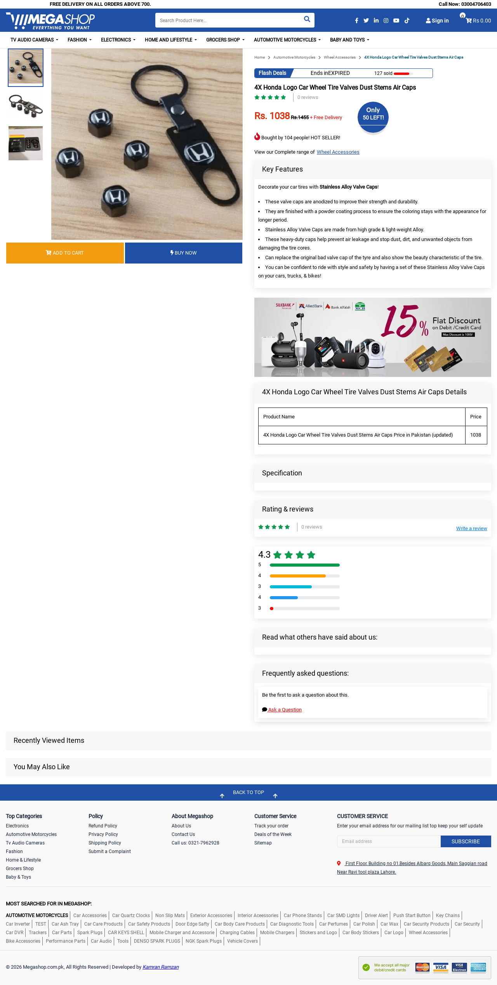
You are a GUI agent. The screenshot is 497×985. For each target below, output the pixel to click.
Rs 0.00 (482, 20)
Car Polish (364, 924)
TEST (40, 924)
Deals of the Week (273, 834)
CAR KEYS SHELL (126, 932)
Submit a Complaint (110, 851)
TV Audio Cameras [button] (32, 40)
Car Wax (389, 924)
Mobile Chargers (277, 932)
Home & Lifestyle (23, 860)
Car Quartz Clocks (131, 915)
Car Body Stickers (360, 932)
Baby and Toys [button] (348, 40)
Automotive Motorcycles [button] (285, 40)
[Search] (235, 20)
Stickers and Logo (318, 932)
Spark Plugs (90, 932)
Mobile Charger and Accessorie (181, 932)
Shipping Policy (105, 843)
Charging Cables (237, 932)
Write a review (471, 528)
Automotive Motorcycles (294, 57)
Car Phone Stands (303, 915)
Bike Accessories (23, 941)
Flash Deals (272, 73)
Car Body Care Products (240, 924)
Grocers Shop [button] (223, 40)
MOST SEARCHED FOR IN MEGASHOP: (49, 904)
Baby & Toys (18, 877)
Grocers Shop (20, 868)
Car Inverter (18, 924)
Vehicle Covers (242, 941)
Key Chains (448, 915)
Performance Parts (65, 941)
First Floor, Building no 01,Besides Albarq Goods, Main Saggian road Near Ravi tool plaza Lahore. (412, 868)
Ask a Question (282, 710)
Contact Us (183, 834)
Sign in (437, 20)
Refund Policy (103, 826)
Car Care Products (103, 924)
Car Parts (62, 932)
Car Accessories (90, 915)
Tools (123, 941)
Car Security (467, 924)
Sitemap (263, 843)
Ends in (319, 73)
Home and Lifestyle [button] (169, 40)
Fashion (14, 851)
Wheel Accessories (340, 57)
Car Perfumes (333, 924)
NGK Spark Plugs (204, 941)
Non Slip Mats (170, 915)
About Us (181, 826)
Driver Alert (376, 915)
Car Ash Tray (65, 924)
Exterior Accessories (211, 915)
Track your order (271, 826)
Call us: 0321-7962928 (195, 843)
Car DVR (14, 932)
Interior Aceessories (258, 915)
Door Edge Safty (192, 924)
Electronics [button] (116, 40)
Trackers (38, 932)
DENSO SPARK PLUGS (157, 941)
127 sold (383, 73)
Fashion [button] (78, 40)
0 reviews (307, 97)
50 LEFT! (373, 117)
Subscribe (466, 841)
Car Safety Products (149, 924)
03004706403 (476, 4)
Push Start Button (412, 915)
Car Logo (393, 932)
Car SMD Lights (343, 915)
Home (259, 57)
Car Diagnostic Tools (292, 924)
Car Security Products (426, 924)
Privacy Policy (103, 834)
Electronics (17, 826)
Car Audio (101, 941)
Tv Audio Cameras (25, 843)
